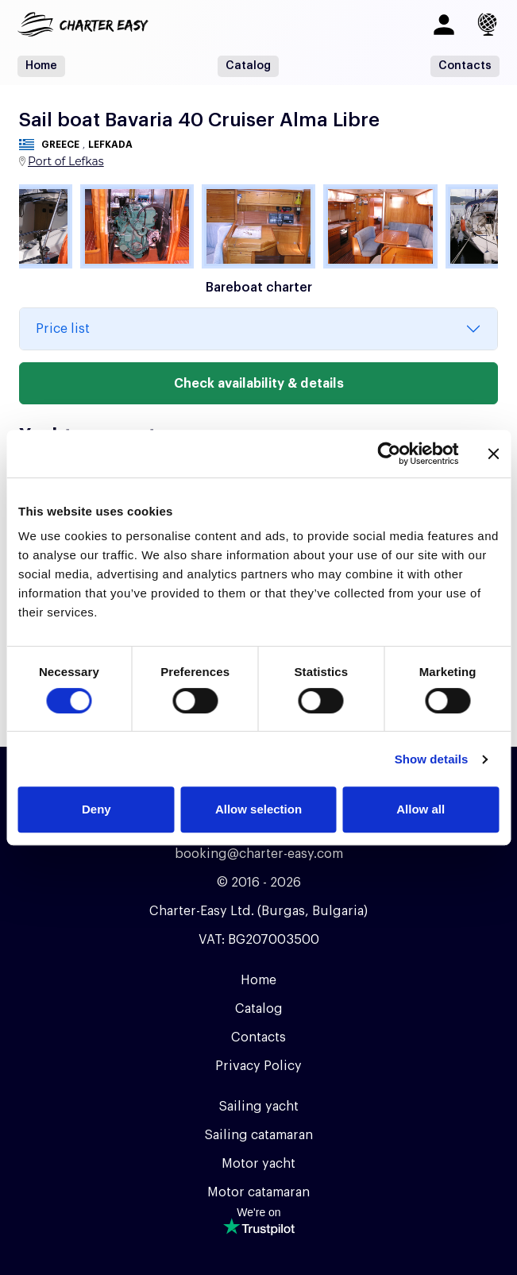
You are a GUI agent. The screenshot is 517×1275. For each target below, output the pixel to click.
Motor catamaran (258, 1192)
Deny (96, 809)
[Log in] (444, 25)
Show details (432, 759)
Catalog (248, 65)
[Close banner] (493, 453)
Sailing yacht (258, 1106)
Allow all (420, 809)
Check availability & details (259, 383)
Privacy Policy (258, 1066)
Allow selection (258, 809)
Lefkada (110, 144)
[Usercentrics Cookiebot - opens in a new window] (388, 454)
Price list (63, 329)
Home (41, 65)
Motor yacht (258, 1163)
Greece (60, 144)
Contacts (465, 65)
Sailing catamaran (258, 1135)
